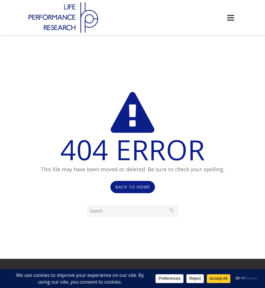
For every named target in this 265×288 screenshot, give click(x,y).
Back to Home (132, 187)
